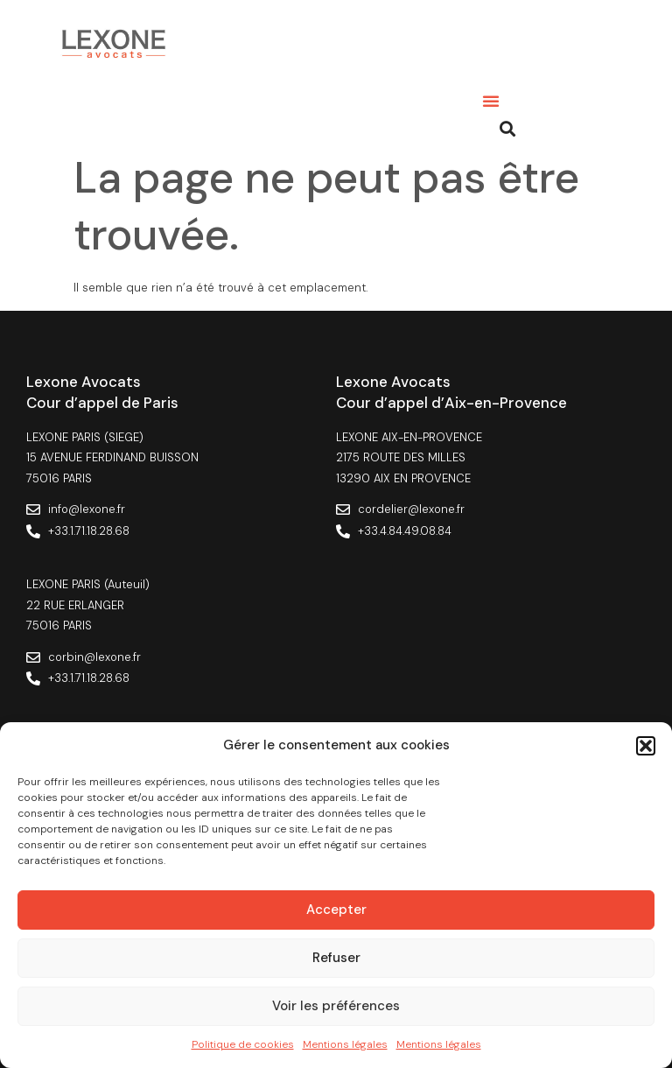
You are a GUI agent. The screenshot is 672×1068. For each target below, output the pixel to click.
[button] (645, 746)
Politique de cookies (243, 1044)
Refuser (336, 957)
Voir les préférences (336, 1006)
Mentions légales (345, 1044)
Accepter (336, 909)
